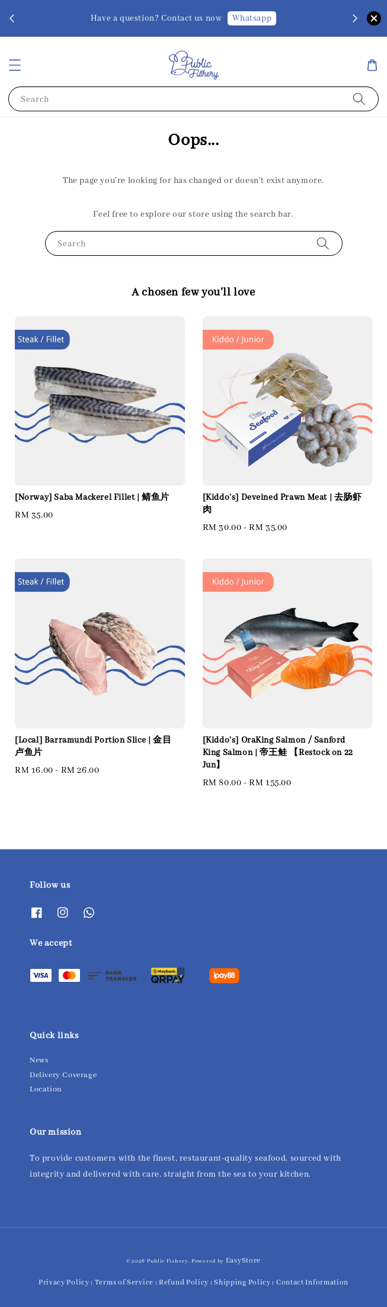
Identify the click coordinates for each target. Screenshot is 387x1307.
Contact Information (312, 1282)
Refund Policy (184, 1282)
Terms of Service (124, 1282)
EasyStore (243, 1260)
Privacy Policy (64, 1282)
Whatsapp (251, 18)
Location (46, 1089)
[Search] (359, 98)
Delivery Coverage (63, 1075)
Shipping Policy (242, 1282)
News (39, 1060)
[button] (15, 65)
